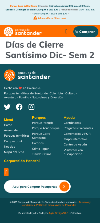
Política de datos (45, 204)
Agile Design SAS (58, 213)
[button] (66, 31)
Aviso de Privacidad (65, 204)
